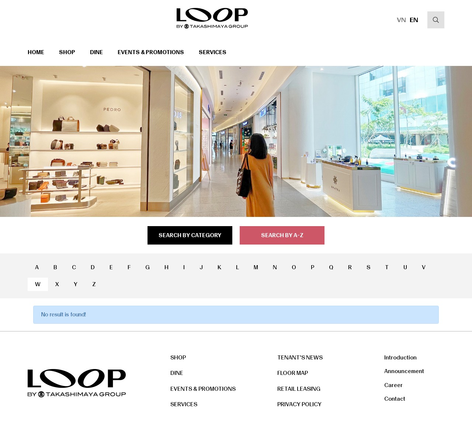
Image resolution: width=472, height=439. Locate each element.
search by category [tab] (190, 235)
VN (401, 20)
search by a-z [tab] (282, 235)
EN (414, 20)
